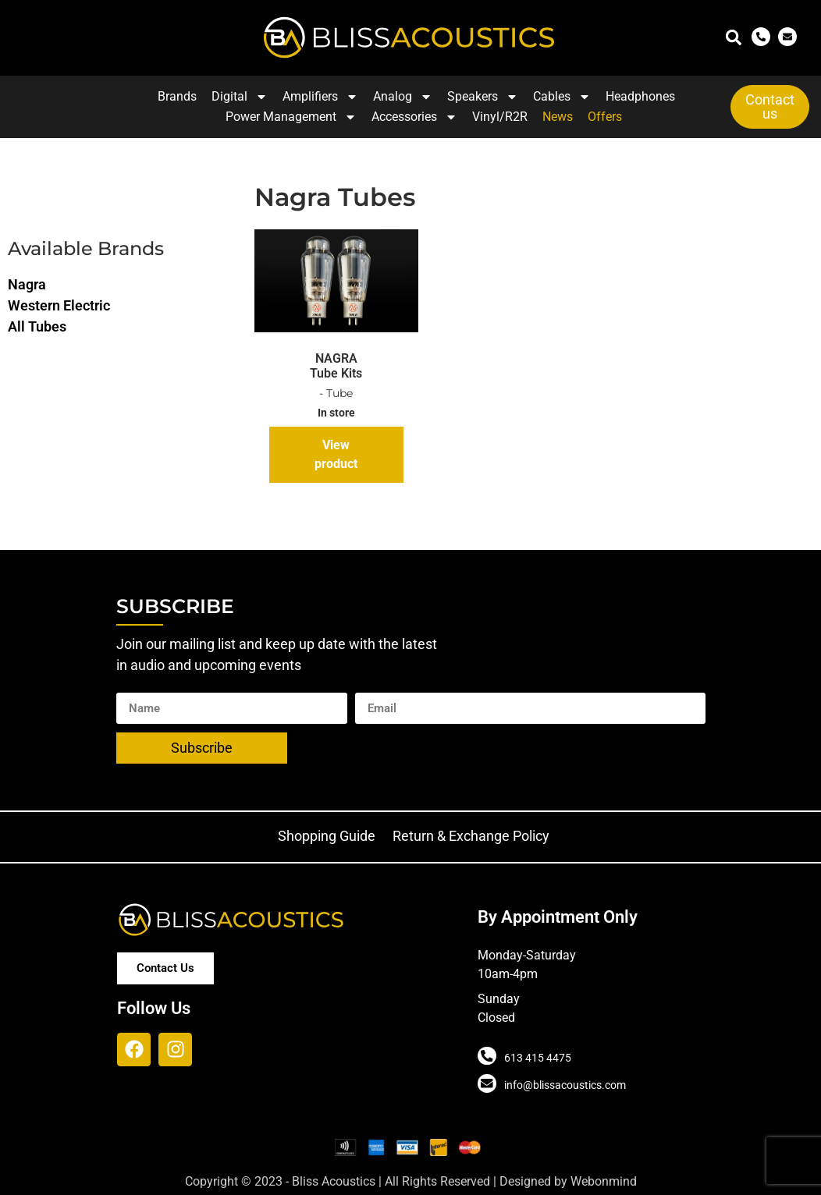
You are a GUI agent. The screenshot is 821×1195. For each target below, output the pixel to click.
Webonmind (603, 1181)
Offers (605, 116)
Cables (562, 97)
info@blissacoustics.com (563, 1085)
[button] (733, 38)
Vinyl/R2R (500, 116)
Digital (239, 97)
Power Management (291, 117)
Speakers (482, 97)
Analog (402, 97)
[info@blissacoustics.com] (486, 1083)
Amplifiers (320, 97)
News (557, 116)
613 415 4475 (536, 1057)
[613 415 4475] (486, 1055)
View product (336, 454)
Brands (177, 96)
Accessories (414, 117)
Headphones (640, 96)
